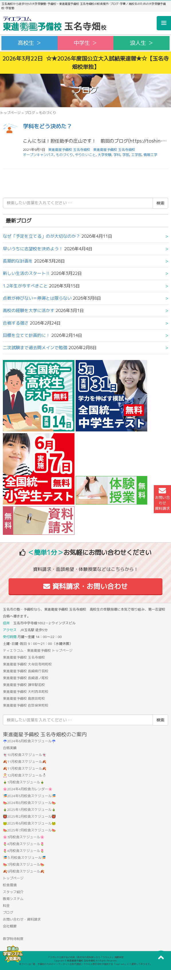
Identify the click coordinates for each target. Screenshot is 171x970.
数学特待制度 (13, 938)
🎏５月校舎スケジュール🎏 (24, 857)
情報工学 (150, 154)
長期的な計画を (18, 261)
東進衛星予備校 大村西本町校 (25, 691)
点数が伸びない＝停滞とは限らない (37, 298)
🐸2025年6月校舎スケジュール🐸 (29, 823)
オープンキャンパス (38, 154)
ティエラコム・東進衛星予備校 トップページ (37, 650)
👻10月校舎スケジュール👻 (24, 754)
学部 (125, 154)
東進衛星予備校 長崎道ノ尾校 (25, 677)
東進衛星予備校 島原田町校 (24, 698)
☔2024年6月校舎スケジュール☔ (29, 741)
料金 (6, 905)
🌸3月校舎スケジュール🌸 (23, 837)
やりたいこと (85, 154)
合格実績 (10, 747)
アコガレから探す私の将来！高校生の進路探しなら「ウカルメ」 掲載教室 (86, 957)
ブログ (30, 112)
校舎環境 (10, 885)
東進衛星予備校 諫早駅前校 (24, 684)
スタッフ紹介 (13, 891)
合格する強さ (16, 323)
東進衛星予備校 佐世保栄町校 (25, 705)
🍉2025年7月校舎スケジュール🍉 (29, 830)
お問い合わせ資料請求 (162, 499)
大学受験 (104, 154)
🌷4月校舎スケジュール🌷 (23, 843)
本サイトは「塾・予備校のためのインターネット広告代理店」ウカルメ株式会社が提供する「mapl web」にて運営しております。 (85, 964)
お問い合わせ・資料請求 (22, 919)
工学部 (136, 154)
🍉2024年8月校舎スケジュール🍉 (29, 802)
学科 (116, 154)
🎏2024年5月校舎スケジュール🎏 (29, 795)
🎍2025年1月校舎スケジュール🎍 (29, 809)
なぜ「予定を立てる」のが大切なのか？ (41, 236)
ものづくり (64, 154)
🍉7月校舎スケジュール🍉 (23, 864)
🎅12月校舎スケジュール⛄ (24, 775)
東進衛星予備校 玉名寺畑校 (114, 149)
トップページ (10, 112)
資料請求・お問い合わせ (85, 586)
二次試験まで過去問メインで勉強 (35, 348)
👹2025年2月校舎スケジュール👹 (29, 816)
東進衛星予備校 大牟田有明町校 (27, 664)
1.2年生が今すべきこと (25, 286)
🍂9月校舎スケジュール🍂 (23, 871)
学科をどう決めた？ (47, 126)
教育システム (13, 898)
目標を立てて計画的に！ (26, 335)
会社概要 (10, 926)
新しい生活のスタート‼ (26, 273)
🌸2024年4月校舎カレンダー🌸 (27, 789)
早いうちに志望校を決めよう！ (33, 249)
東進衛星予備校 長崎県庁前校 (25, 671)
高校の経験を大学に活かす (28, 310)
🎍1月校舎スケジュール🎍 (23, 782)
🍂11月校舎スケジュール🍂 (24, 761)
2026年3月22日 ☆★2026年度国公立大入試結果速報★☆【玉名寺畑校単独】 (85, 63)
